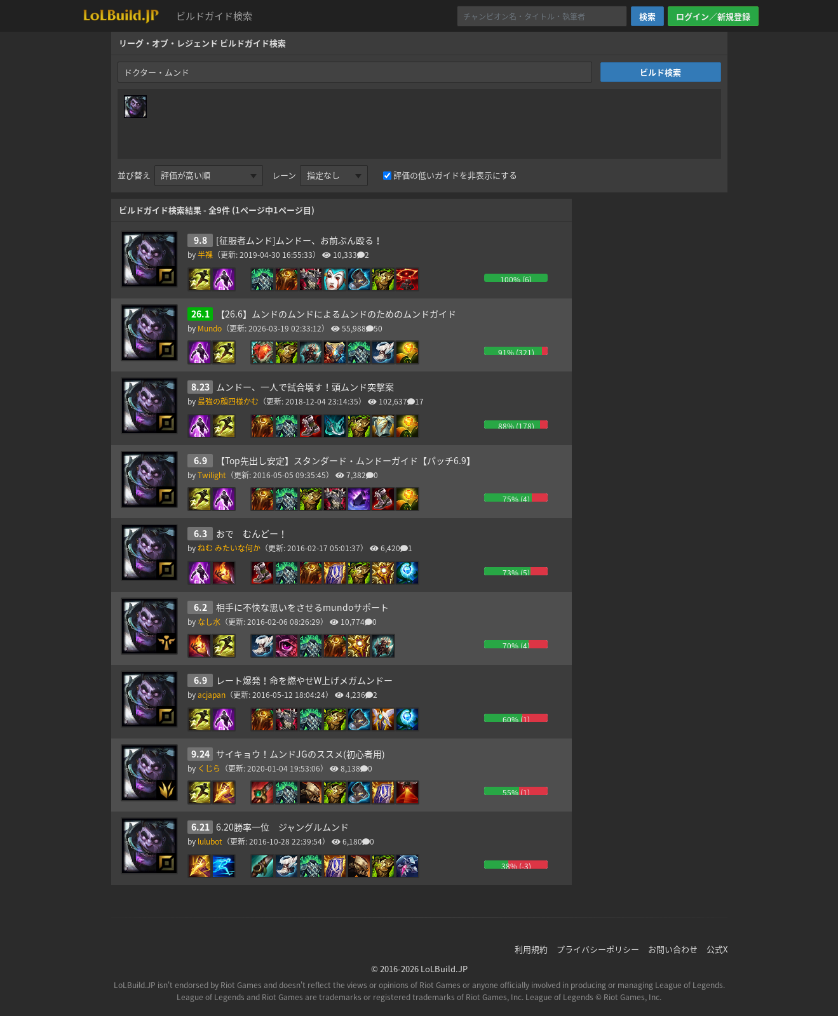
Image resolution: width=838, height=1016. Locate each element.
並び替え (134, 175)
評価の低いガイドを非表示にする (455, 175)
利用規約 (531, 949)
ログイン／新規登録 (713, 16)
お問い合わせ (673, 949)
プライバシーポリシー (598, 949)
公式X (716, 949)
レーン (284, 175)
